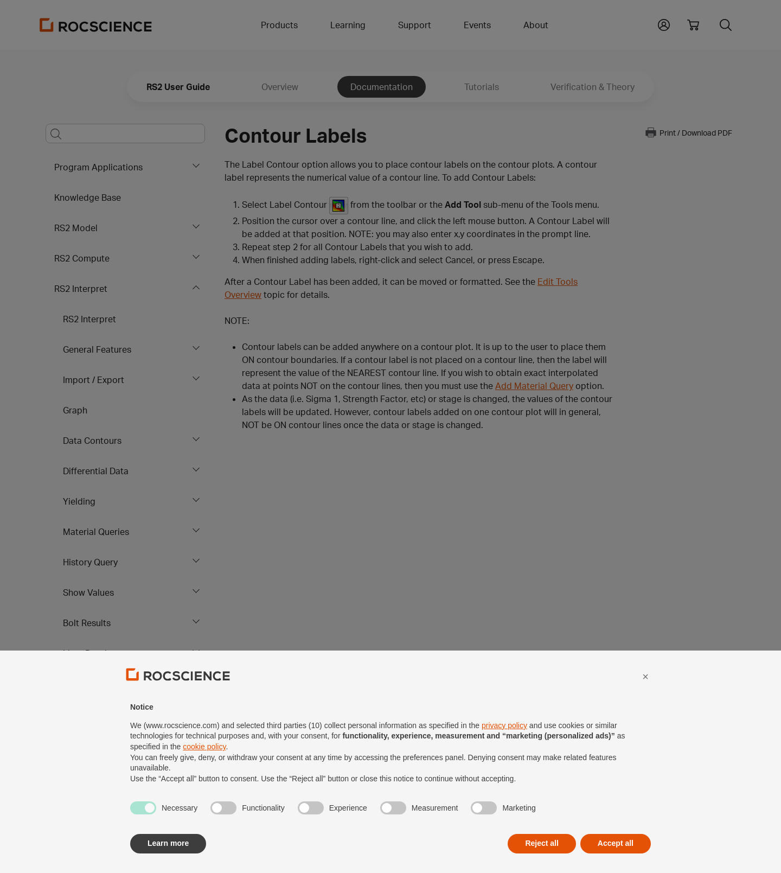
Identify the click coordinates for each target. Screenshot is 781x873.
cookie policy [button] (204, 768)
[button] (645, 699)
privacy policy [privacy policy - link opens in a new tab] (504, 747)
